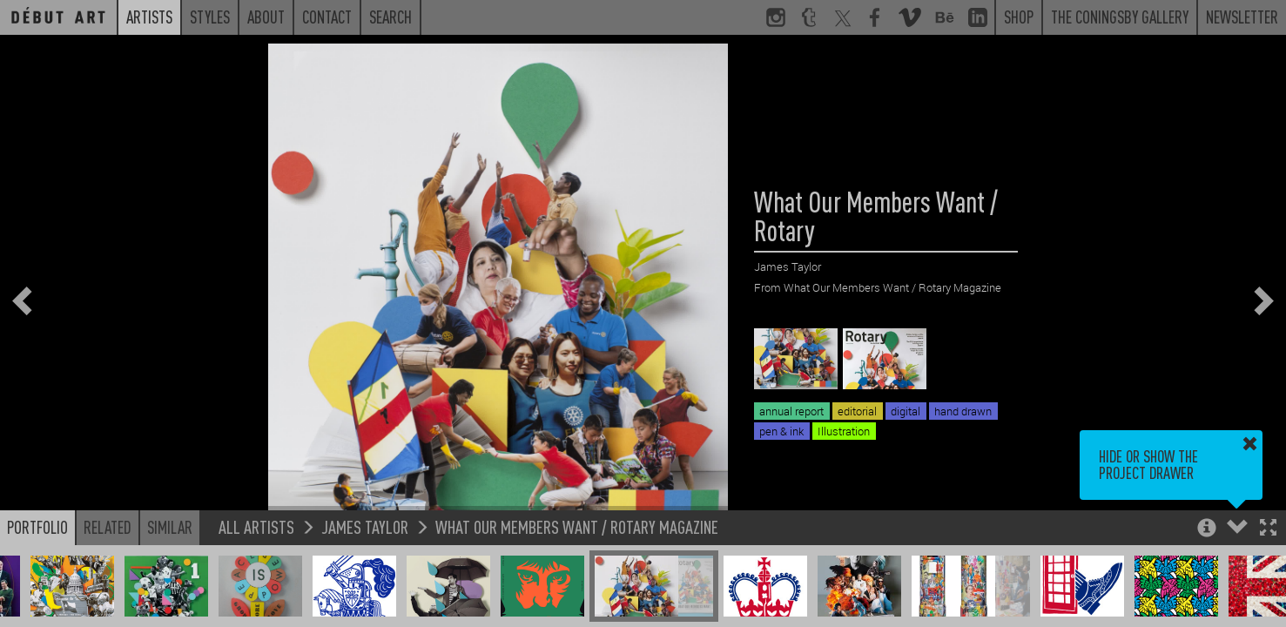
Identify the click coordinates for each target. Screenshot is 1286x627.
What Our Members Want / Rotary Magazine (576, 526)
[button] (1268, 529)
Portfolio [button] (37, 527)
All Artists (256, 526)
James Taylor (364, 526)
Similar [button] (169, 527)
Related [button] (107, 527)
